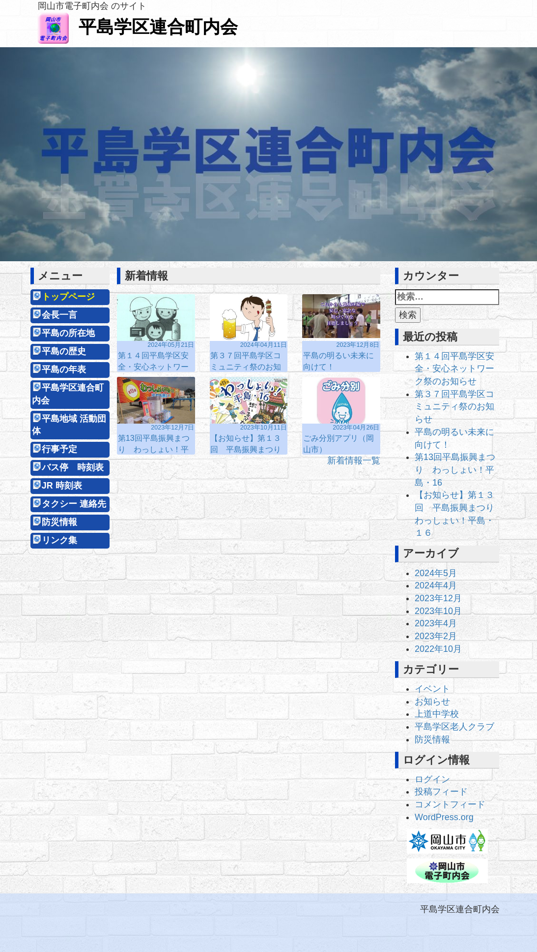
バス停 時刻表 (73, 467)
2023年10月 (438, 611)
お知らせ (432, 701)
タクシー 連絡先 (74, 504)
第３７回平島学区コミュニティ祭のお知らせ (454, 406)
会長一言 (59, 315)
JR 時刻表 (62, 486)
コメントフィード (450, 804)
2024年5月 (436, 573)
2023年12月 (438, 598)
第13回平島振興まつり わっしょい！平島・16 (455, 469)
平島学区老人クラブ (454, 727)
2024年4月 (436, 585)
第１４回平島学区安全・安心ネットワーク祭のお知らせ (454, 368)
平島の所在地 (68, 333)
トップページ (68, 297)
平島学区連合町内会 (138, 27)
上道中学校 (437, 714)
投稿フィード (441, 792)
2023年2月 (436, 636)
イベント (432, 689)
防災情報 (59, 522)
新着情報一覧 (353, 460)
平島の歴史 (64, 351)
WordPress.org (444, 817)
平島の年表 (64, 369)
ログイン (432, 779)
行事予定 (59, 449)
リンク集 (59, 540)
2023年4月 (436, 623)
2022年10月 (438, 649)
